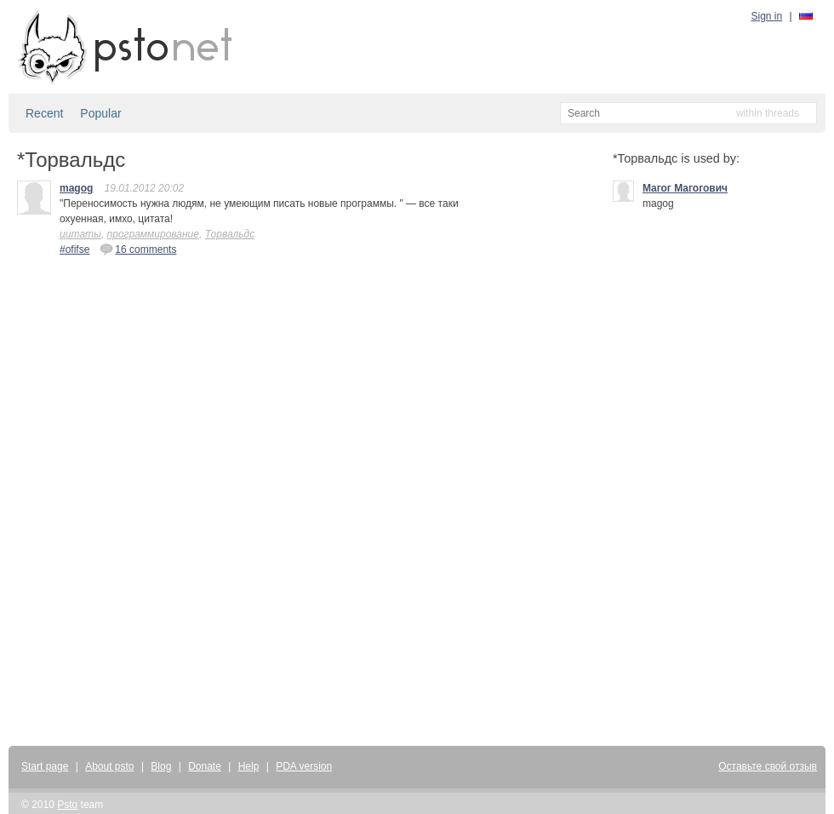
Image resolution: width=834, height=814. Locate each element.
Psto (67, 805)
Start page (44, 766)
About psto (109, 766)
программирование (153, 234)
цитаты (80, 234)
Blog (161, 766)
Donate (204, 766)
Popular (100, 113)
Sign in (767, 16)
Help (249, 766)
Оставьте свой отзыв (767, 766)
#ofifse (74, 249)
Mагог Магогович (685, 188)
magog (76, 188)
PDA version (304, 766)
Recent (44, 113)
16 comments (138, 248)
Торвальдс (230, 234)
